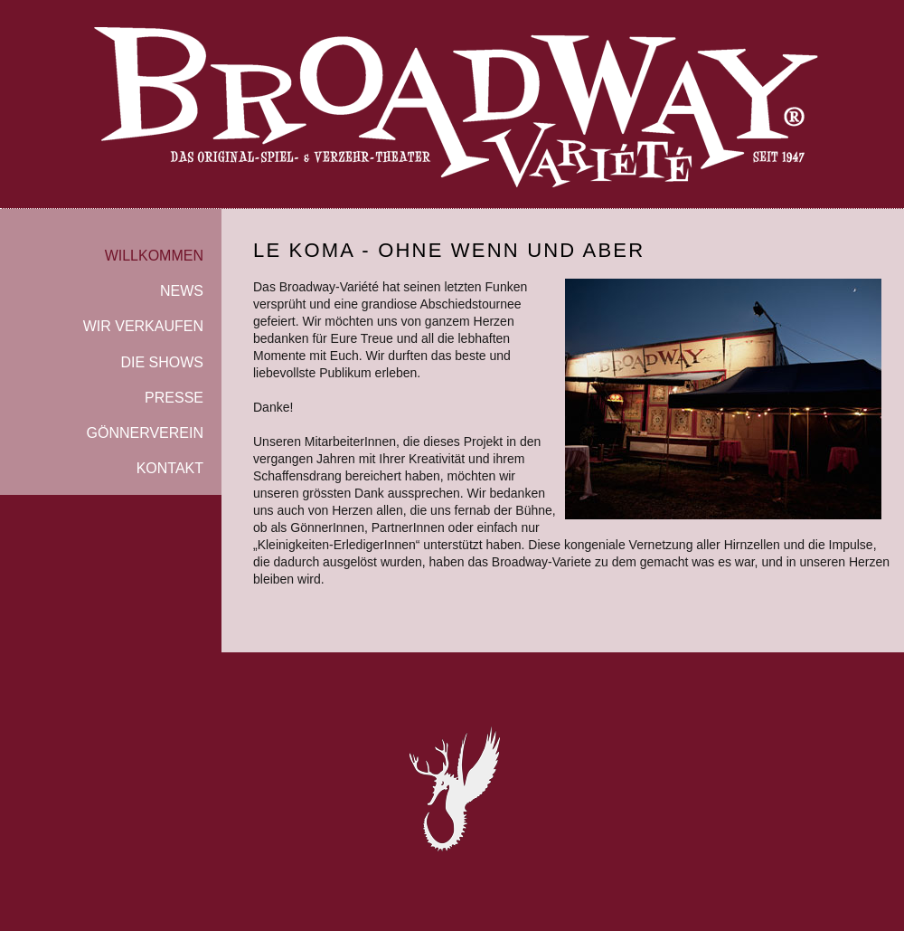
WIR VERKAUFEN (143, 326)
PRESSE (174, 397)
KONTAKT (170, 468)
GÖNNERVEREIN (144, 433)
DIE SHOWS (161, 362)
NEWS (181, 291)
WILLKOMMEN (154, 255)
